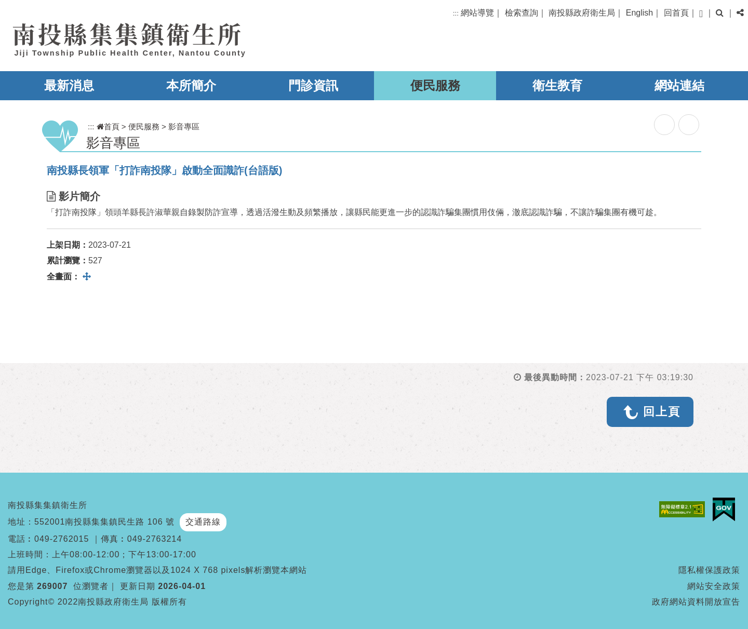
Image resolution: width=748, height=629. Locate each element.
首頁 (108, 126)
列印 (688, 124)
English (639, 12)
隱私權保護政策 (709, 570)
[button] (701, 13)
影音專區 (183, 126)
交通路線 (203, 521)
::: (456, 13)
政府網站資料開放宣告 (696, 601)
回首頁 (676, 12)
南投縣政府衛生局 (582, 12)
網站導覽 (477, 12)
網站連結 (679, 85)
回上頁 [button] (661, 411)
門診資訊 (313, 85)
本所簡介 (191, 85)
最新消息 (69, 85)
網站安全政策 (713, 586)
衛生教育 (557, 85)
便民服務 (435, 85)
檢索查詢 (521, 12)
